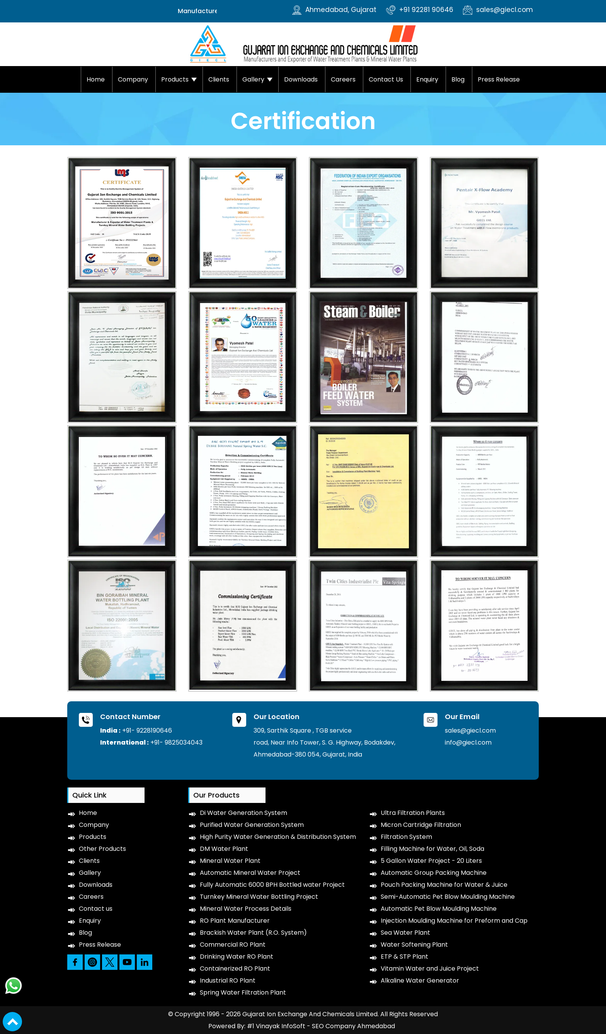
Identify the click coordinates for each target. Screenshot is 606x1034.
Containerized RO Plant (235, 968)
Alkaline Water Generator (420, 980)
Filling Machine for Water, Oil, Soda (432, 848)
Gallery (253, 79)
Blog (458, 79)
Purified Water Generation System (252, 824)
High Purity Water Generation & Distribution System (278, 836)
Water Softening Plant (414, 944)
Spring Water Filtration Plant (243, 992)
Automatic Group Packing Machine (434, 872)
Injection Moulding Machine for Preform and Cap (454, 920)
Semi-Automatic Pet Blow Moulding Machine (448, 896)
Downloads (301, 79)
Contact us (386, 79)
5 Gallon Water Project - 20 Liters (431, 860)
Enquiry (427, 79)
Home (96, 79)
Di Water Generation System (243, 812)
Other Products (102, 848)
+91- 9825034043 (176, 742)
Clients (218, 79)
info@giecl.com (468, 742)
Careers (343, 79)
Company (133, 79)
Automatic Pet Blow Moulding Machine (439, 908)
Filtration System (406, 836)
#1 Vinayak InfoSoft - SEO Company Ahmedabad (321, 1026)
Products (175, 79)
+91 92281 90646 (419, 9)
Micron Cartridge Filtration (421, 824)
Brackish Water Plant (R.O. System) (253, 932)
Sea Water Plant (405, 932)
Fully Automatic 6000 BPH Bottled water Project (272, 884)
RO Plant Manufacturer (235, 920)
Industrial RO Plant (227, 980)
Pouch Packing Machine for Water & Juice (444, 884)
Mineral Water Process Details (245, 908)
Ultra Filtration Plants (413, 812)
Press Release (499, 79)
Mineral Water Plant (230, 860)
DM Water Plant (224, 848)
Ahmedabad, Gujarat (334, 9)
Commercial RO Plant (233, 944)
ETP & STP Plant (404, 956)
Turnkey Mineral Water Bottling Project (259, 896)
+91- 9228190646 (147, 730)
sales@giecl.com (498, 9)
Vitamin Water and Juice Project (430, 968)
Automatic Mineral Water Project (250, 872)
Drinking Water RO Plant (236, 956)
